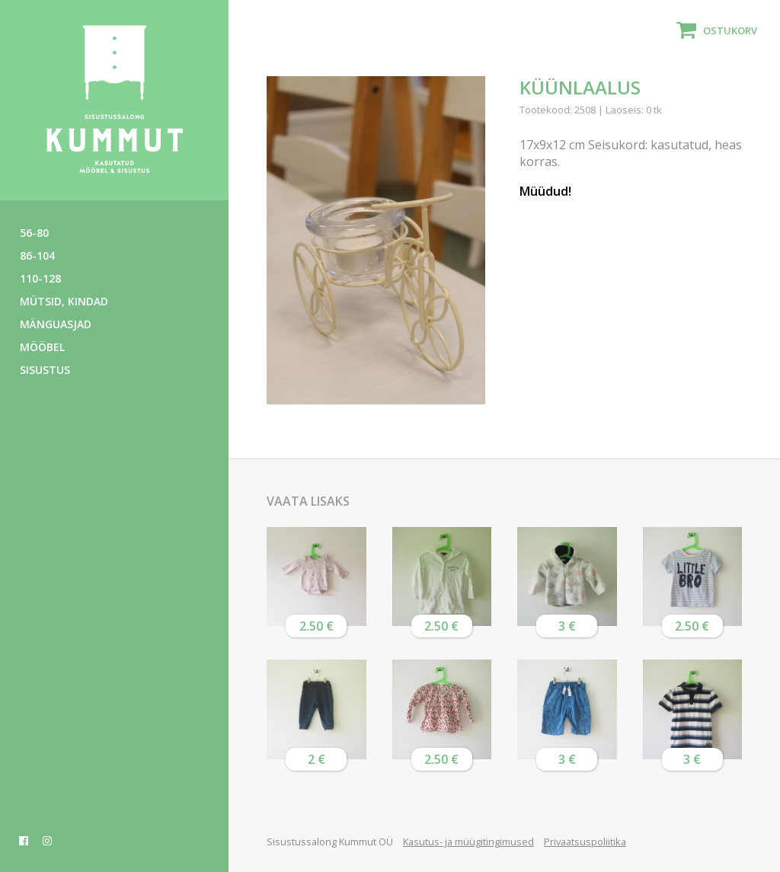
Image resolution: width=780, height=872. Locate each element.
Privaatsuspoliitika (585, 841)
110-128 (40, 278)
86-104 (37, 255)
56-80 (34, 232)
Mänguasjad (55, 324)
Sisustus (45, 370)
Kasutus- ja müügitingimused (468, 841)
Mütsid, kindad (64, 301)
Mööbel (42, 347)
